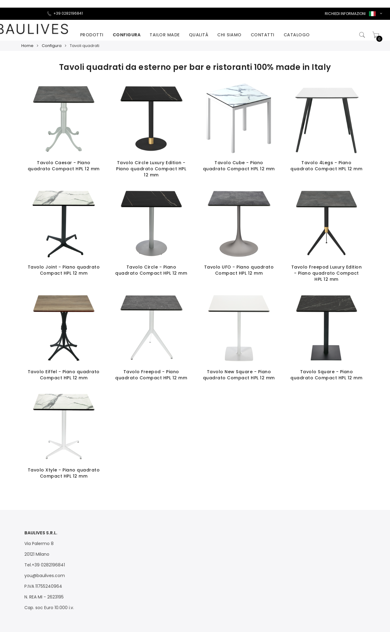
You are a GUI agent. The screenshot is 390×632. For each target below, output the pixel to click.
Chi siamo (229, 35)
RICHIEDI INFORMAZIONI (345, 13)
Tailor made (165, 35)
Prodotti (92, 35)
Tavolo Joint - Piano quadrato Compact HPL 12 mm (64, 270)
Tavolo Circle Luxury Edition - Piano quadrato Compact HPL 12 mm (151, 169)
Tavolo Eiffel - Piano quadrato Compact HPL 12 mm (64, 375)
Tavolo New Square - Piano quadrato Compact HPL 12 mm (239, 375)
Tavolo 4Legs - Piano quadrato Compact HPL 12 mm (326, 166)
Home (27, 46)
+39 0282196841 (65, 13)
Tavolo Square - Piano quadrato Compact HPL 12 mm (326, 375)
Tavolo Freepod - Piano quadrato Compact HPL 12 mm (151, 375)
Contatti (263, 35)
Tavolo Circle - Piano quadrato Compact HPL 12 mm (151, 270)
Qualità (198, 35)
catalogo (297, 35)
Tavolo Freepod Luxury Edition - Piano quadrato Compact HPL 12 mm (326, 273)
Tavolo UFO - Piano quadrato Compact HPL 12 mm (239, 270)
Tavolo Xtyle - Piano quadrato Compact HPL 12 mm (64, 473)
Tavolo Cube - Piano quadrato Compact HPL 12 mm (239, 166)
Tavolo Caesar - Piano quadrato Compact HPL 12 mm (64, 166)
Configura (127, 35)
